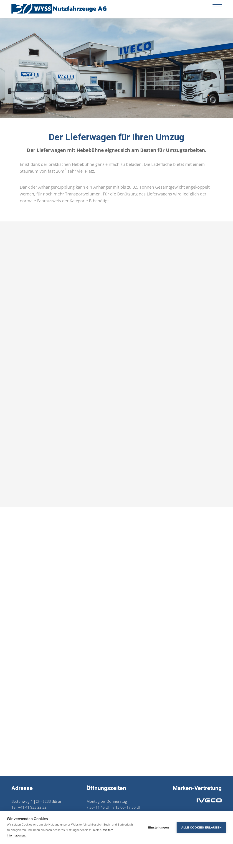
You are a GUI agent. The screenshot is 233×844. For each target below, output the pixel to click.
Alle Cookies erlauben (201, 827)
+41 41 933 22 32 (32, 807)
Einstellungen (158, 827)
